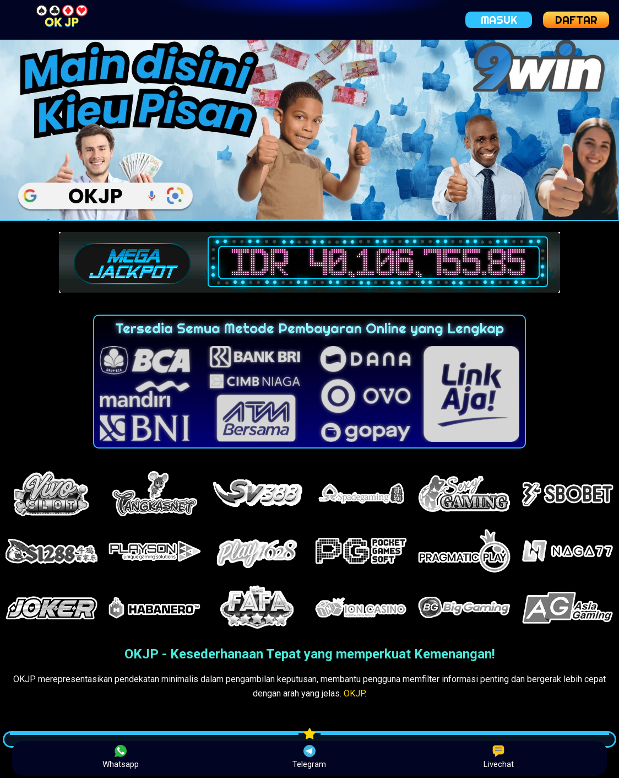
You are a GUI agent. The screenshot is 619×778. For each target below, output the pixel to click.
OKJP (354, 693)
